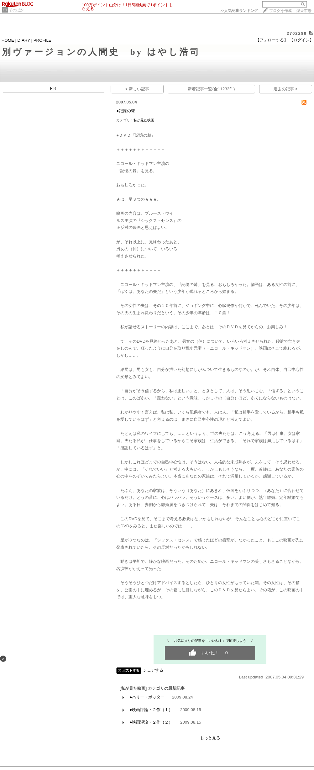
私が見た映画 (143, 120)
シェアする (153, 670)
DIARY (24, 40)
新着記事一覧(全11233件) (211, 89)
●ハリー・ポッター (147, 697)
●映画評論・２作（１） (151, 709)
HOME (8, 40)
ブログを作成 (280, 10)
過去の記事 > (286, 89)
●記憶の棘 (125, 110)
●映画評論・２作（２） (151, 722)
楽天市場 (303, 10)
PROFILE (42, 40)
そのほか (16, 10)
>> (239, 10)
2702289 (297, 33)
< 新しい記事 (137, 89)
